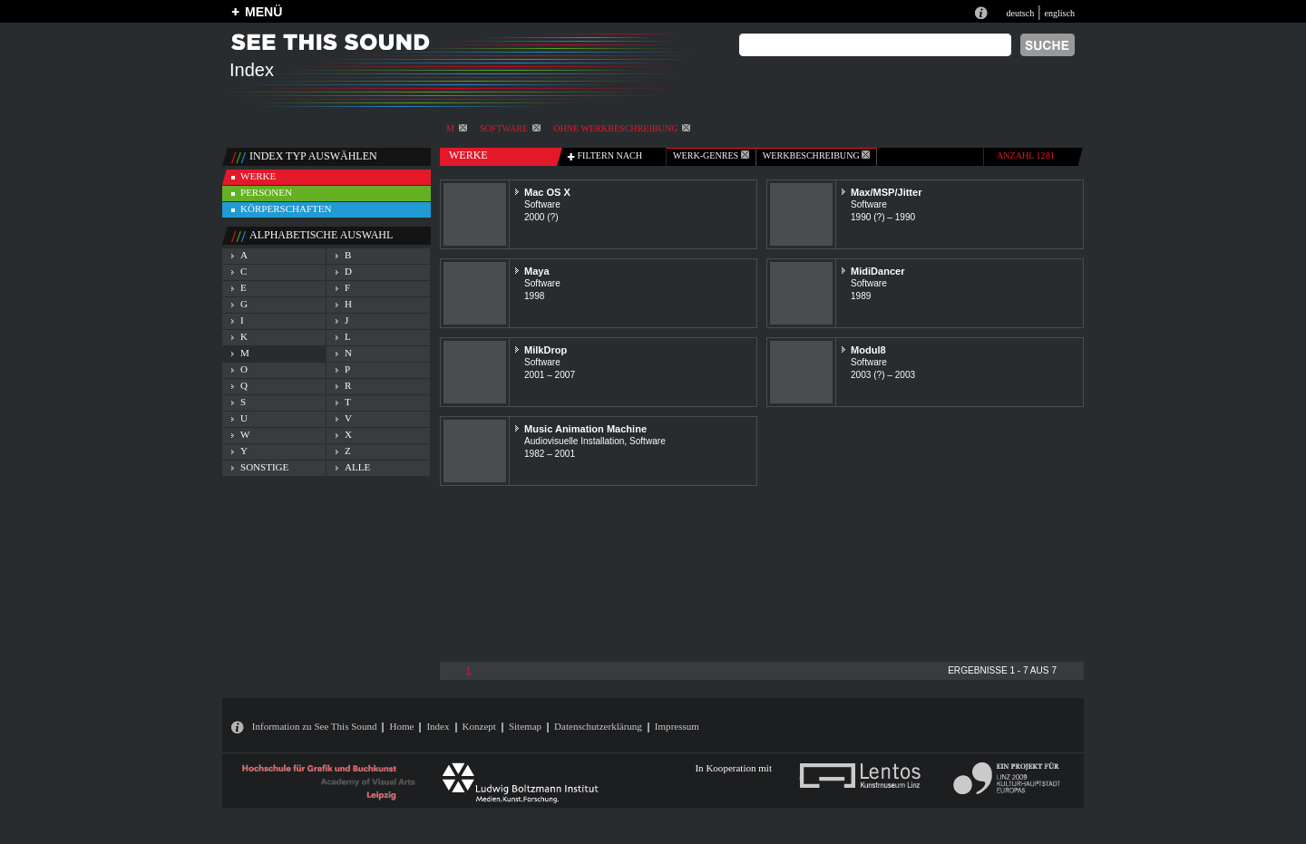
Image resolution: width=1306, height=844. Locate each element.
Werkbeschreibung (816, 155)
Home (401, 726)
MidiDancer (877, 271)
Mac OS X (547, 192)
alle (357, 466)
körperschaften (286, 208)
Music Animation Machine (585, 428)
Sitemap (525, 726)
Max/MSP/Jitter (886, 192)
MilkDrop (545, 349)
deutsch (1020, 13)
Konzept (479, 726)
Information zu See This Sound (314, 726)
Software (510, 128)
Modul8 (868, 349)
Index (437, 726)
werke (258, 175)
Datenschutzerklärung (598, 726)
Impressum (677, 726)
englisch (1059, 13)
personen (266, 192)
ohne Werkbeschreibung (621, 128)
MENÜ (263, 12)
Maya (537, 271)
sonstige (264, 466)
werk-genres (711, 155)
